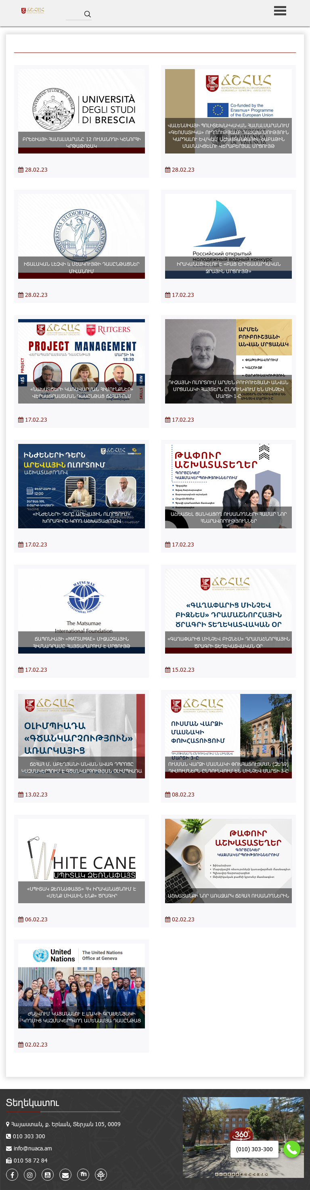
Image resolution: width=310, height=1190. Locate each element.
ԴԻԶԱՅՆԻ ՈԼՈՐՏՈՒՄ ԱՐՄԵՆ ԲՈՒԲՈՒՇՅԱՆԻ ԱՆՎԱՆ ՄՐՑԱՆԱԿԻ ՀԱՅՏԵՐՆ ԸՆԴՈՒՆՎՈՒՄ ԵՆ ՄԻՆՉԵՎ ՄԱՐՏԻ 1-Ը (228, 389)
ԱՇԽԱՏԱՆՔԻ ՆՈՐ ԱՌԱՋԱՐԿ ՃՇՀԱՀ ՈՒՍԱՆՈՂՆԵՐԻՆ (228, 895)
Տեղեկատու (32, 1102)
